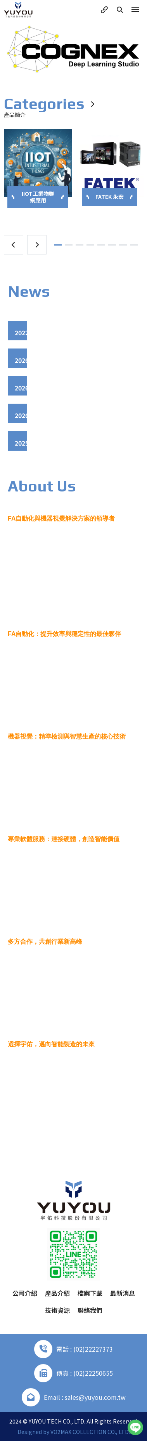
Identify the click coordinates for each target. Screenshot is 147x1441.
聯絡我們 (90, 1310)
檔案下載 (90, 1293)
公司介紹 (24, 1293)
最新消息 (122, 1293)
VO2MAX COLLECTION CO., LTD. (90, 1432)
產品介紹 (57, 1293)
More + (73, 1129)
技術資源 (57, 1310)
